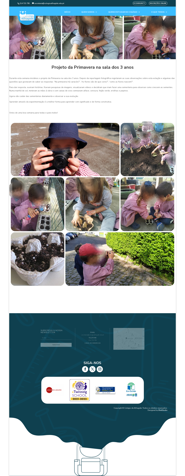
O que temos (157, 12)
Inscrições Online (158, 3)
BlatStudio (162, 410)
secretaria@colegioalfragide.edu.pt (92, 335)
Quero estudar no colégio (122, 12)
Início (67, 12)
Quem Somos (87, 12)
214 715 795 (92, 340)
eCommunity (139, 3)
